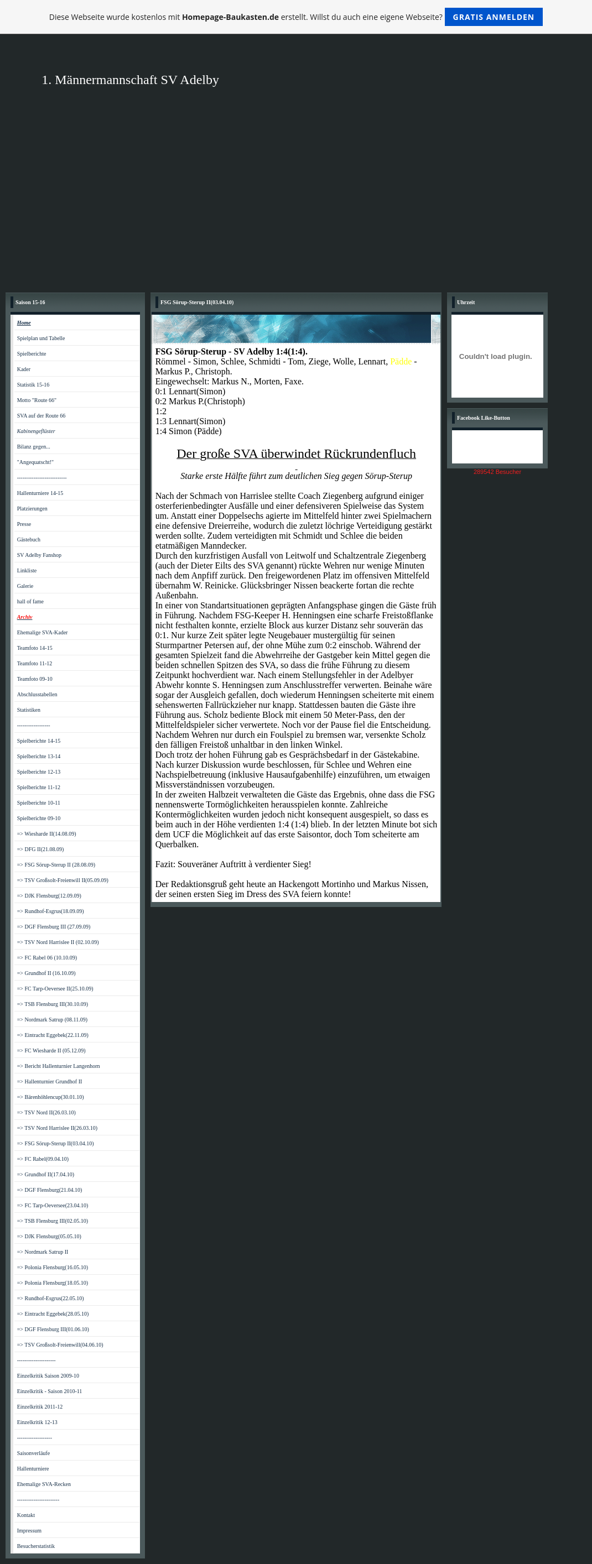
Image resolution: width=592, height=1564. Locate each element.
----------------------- (38, 1500)
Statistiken (28, 710)
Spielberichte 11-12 (38, 787)
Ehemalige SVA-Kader (42, 632)
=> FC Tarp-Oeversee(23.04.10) (53, 1205)
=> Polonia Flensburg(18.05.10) (52, 1283)
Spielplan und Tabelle (41, 338)
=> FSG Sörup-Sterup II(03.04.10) (55, 1143)
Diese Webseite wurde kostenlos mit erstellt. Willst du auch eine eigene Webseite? (296, 17)
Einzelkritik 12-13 (37, 1422)
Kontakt (26, 1515)
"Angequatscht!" (35, 462)
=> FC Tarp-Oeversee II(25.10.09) (55, 989)
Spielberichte (31, 354)
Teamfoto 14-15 (35, 648)
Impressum (29, 1530)
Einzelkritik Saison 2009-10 (48, 1376)
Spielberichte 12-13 (39, 772)
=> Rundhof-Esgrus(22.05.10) (50, 1298)
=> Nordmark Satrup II (43, 1252)
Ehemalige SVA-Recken (44, 1484)
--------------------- (36, 1360)
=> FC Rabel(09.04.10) (43, 1159)
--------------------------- (42, 478)
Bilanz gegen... (33, 447)
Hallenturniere (33, 1469)
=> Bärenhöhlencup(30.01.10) (50, 1097)
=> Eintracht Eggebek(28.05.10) (53, 1314)
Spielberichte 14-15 (39, 741)
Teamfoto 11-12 (35, 663)
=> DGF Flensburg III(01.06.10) (53, 1329)
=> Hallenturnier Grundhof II (49, 1081)
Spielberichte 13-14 (39, 756)
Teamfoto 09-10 (35, 679)
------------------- (34, 1438)
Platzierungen (32, 508)
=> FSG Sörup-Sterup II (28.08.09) (56, 865)
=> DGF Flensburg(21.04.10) (49, 1190)
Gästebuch (28, 539)
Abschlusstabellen (37, 694)
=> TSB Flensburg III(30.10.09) (52, 1004)
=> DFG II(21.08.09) (40, 849)
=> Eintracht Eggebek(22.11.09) (53, 1035)
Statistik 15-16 (33, 385)
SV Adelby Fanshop (39, 555)
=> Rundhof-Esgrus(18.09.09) (50, 911)
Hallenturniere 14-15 (40, 493)
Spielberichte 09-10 (39, 818)
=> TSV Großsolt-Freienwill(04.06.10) (60, 1345)
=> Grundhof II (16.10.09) (46, 973)
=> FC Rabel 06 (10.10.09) (47, 958)
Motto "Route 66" (37, 400)
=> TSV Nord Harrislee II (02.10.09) (58, 942)
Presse (24, 524)
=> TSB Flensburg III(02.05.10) (52, 1221)
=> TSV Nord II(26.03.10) (46, 1112)
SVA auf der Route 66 (41, 416)
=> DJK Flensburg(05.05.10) (49, 1236)
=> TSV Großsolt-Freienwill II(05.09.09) (62, 880)
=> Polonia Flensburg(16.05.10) (52, 1267)
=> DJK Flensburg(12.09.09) (49, 896)
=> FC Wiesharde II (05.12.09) (51, 1050)
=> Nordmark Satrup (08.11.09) (52, 1019)
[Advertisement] (296, 204)
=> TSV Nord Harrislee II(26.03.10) (57, 1128)
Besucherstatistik (36, 1546)
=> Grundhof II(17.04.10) (45, 1174)
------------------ (33, 725)
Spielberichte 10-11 (38, 803)
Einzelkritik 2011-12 (40, 1407)
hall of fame (30, 601)
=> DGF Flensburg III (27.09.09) (54, 927)
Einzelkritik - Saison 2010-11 (49, 1391)
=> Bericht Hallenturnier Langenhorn (58, 1066)
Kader (23, 369)
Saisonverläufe (33, 1453)
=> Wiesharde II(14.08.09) (46, 834)
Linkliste (27, 570)
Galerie (25, 586)
